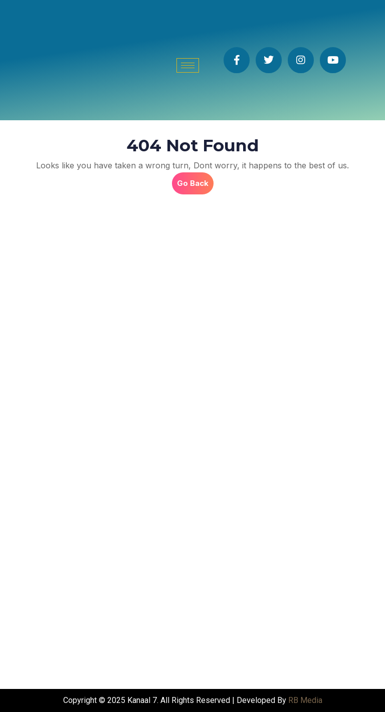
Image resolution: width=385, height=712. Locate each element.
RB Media (305, 700)
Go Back (195, 180)
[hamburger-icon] (187, 65)
